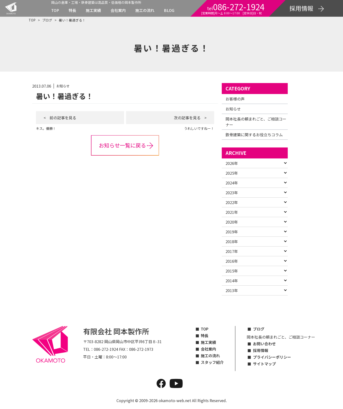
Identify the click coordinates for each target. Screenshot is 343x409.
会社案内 (118, 10)
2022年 (232, 202)
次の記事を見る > (190, 118)
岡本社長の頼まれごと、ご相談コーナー (281, 337)
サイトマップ (264, 364)
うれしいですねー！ (199, 128)
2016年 (232, 261)
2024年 (232, 183)
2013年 (232, 290)
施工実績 (93, 10)
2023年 (232, 192)
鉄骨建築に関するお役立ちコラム (254, 134)
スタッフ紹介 (212, 362)
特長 (72, 10)
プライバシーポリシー (272, 357)
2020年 (232, 222)
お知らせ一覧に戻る (122, 145)
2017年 (232, 251)
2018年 (232, 241)
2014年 (232, 280)
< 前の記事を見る (60, 118)
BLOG (169, 10)
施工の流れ (144, 10)
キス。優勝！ (46, 128)
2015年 (232, 271)
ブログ (47, 20)
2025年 (232, 173)
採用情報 (260, 350)
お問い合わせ (264, 343)
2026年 (232, 163)
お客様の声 (235, 99)
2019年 (232, 232)
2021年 (232, 212)
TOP (55, 10)
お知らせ (233, 109)
